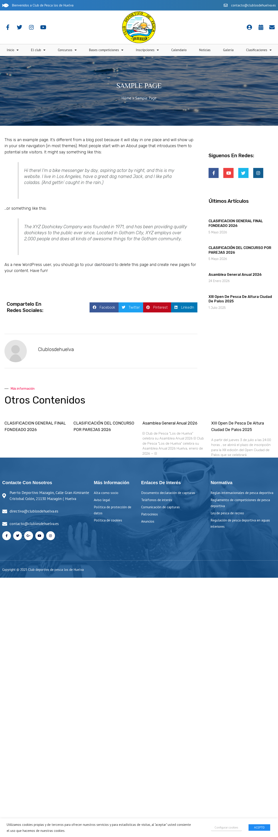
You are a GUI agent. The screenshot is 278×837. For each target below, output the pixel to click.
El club (128, 50)
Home (126, 98)
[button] (104, 307)
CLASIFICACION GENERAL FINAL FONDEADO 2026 (236, 223)
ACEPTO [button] (259, 827)
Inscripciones (237, 50)
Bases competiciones (197, 50)
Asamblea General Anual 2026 (235, 274)
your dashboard (99, 264)
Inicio (103, 50)
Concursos (157, 50)
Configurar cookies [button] (226, 827)
